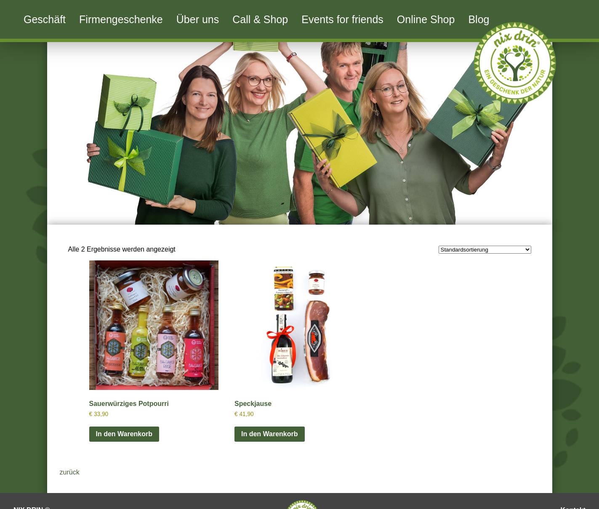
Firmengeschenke (121, 19)
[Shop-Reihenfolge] (485, 250)
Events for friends (342, 19)
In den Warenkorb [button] (124, 433)
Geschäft (45, 19)
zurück (70, 472)
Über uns (197, 19)
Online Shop (426, 19)
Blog (478, 19)
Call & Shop (260, 19)
